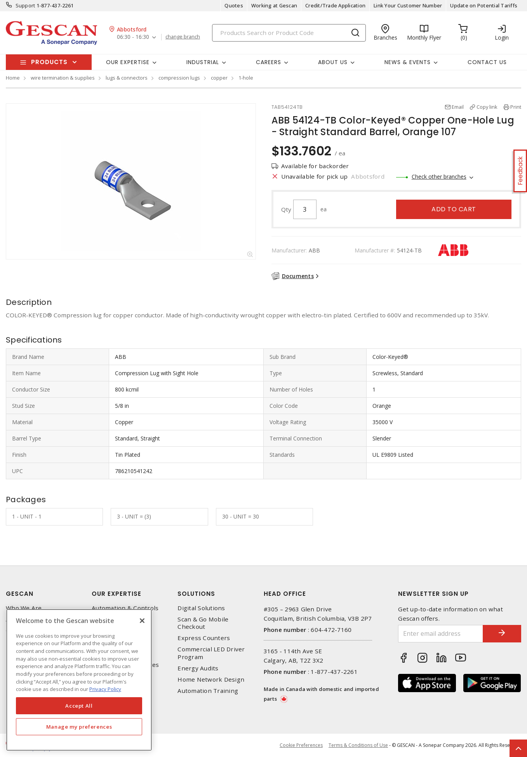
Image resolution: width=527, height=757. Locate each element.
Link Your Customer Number (408, 5)
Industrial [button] (202, 62)
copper (219, 77)
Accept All (79, 705)
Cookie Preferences (301, 745)
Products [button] (49, 62)
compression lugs (179, 77)
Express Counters (203, 638)
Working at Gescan (274, 5)
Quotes (233, 5)
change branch (182, 37)
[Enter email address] (440, 633)
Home (13, 77)
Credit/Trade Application (335, 5)
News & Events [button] (407, 62)
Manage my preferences (79, 726)
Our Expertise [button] (128, 62)
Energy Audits (197, 668)
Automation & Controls (125, 608)
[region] (79, 680)
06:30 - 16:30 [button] (133, 37)
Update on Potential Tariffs (483, 5)
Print (515, 106)
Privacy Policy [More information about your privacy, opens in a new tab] (105, 689)
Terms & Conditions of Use (358, 745)
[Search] (289, 33)
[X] (142, 620)
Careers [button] (268, 62)
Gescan (19, 594)
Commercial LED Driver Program (211, 653)
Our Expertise (116, 594)
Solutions (196, 594)
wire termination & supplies (63, 77)
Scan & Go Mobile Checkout (202, 623)
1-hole (245, 77)
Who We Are (24, 608)
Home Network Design (210, 679)
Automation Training (207, 690)
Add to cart (453, 209)
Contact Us (487, 62)
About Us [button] (333, 62)
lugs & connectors (127, 77)
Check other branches (439, 176)
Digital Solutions (201, 608)
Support (25, 5)
